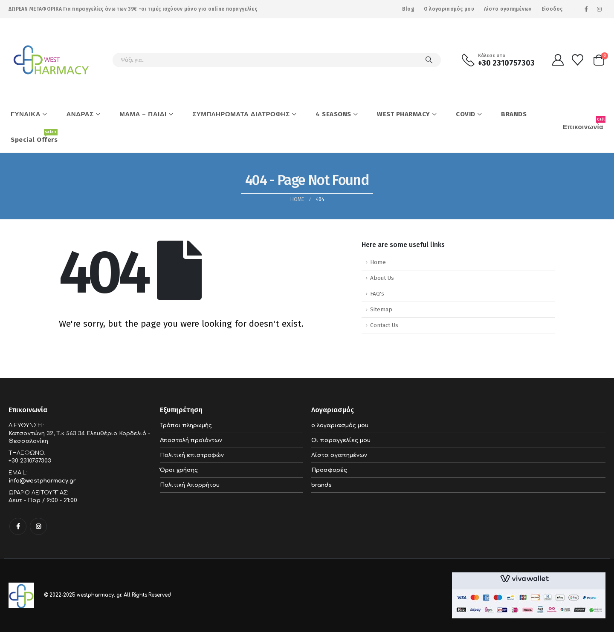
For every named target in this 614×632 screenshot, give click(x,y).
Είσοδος (552, 9)
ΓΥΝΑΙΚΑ (26, 114)
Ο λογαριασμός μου (449, 9)
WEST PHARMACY (403, 114)
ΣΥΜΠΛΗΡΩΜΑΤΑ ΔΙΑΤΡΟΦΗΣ (241, 114)
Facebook (17, 526)
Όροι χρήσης (179, 470)
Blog (408, 9)
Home (378, 262)
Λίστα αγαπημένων (508, 9)
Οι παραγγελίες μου (341, 440)
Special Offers (34, 136)
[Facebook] (586, 8)
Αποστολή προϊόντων (191, 440)
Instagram (38, 526)
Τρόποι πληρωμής (186, 425)
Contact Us (384, 325)
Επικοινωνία (584, 123)
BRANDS (514, 114)
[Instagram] (599, 8)
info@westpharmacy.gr (42, 481)
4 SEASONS (333, 114)
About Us (382, 278)
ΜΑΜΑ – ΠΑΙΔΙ (142, 114)
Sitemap (381, 309)
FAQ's (377, 293)
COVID (465, 114)
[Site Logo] (51, 60)
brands (321, 485)
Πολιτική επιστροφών (192, 455)
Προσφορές (329, 470)
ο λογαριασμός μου (339, 425)
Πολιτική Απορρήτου (190, 485)
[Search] (429, 60)
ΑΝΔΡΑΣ (80, 114)
